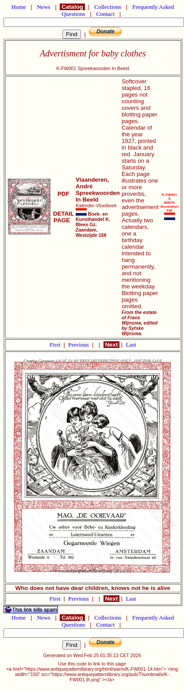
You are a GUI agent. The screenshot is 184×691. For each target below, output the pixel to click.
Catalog (72, 7)
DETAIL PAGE (63, 214)
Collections (108, 7)
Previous (79, 344)
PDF (63, 193)
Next (111, 344)
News (43, 7)
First (56, 344)
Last (131, 344)
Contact (105, 14)
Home (18, 7)
